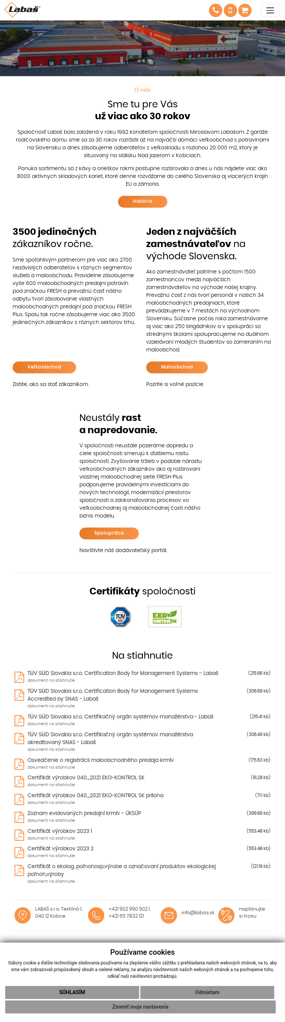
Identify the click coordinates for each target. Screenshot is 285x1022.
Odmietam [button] (207, 992)
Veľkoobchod (44, 367)
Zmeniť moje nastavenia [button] (140, 1007)
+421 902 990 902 (128, 909)
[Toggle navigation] (270, 10)
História (143, 201)
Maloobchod (177, 367)
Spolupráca (109, 533)
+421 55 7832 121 (126, 916)
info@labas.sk (197, 913)
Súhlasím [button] (72, 992)
